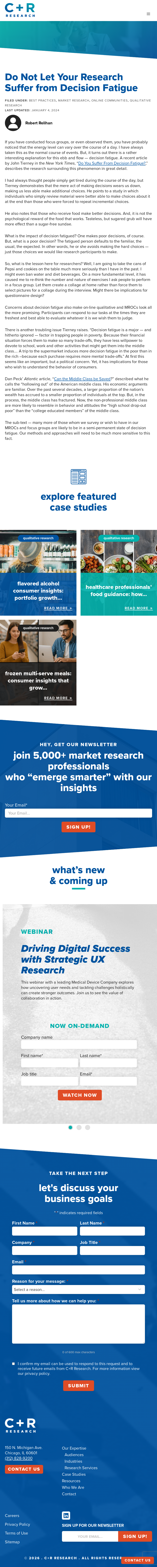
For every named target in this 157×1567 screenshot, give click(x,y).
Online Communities (109, 100)
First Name (24, 1223)
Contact (69, 1494)
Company (23, 1242)
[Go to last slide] (7, 1014)
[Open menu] (148, 14)
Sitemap (12, 1542)
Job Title (90, 1242)
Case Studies (74, 1474)
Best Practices (42, 100)
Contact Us (24, 1469)
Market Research (73, 100)
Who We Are (73, 1487)
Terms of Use (16, 1533)
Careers (12, 1515)
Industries (73, 1461)
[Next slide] (149, 1014)
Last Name (92, 1223)
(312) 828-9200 (19, 1458)
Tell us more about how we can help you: (55, 1300)
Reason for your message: (40, 1281)
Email (19, 1261)
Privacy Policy (17, 1524)
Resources (71, 1481)
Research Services (81, 1468)
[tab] (70, 1127)
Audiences (74, 1455)
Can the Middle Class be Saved (82, 379)
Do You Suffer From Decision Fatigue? (112, 163)
